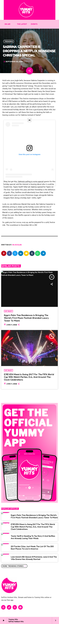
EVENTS (34, 24)
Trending (8, 41)
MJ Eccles (17, 245)
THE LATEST (22, 24)
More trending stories (14, 566)
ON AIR (7, 24)
